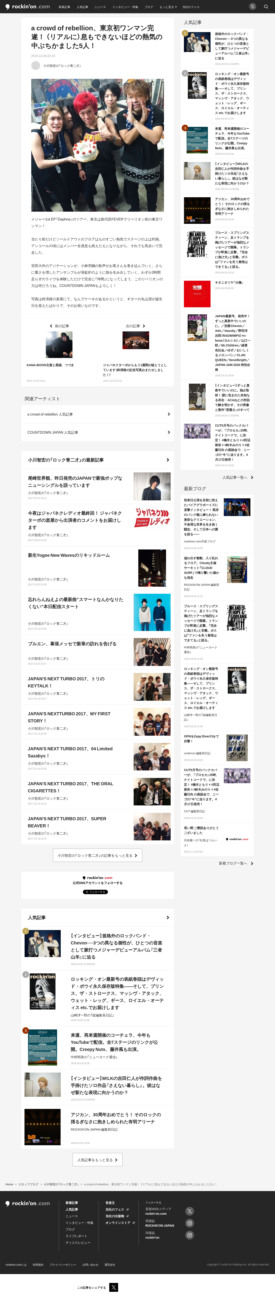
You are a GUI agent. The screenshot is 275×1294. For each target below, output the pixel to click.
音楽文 (110, 1202)
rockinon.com (28, 7)
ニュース (100, 7)
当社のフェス (191, 7)
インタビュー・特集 (125, 7)
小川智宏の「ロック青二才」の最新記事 (66, 459)
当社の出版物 (114, 1216)
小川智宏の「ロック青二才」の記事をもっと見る (95, 855)
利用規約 (38, 1265)
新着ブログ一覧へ (233, 863)
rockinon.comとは (16, 1265)
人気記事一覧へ (234, 477)
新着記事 (64, 7)
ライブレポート (76, 1236)
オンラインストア (117, 1222)
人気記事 (82, 7)
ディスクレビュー (78, 1242)
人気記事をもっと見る (95, 1159)
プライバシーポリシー (63, 1265)
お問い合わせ (90, 1265)
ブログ (148, 7)
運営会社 (110, 1265)
